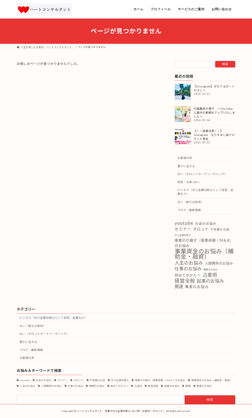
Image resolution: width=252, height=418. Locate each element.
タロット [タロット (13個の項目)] (201, 228)
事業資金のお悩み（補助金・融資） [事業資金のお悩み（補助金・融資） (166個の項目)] (204, 253)
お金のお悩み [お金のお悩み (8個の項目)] (205, 223)
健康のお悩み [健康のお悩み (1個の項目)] (211, 269)
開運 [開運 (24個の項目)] (179, 286)
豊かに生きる (186, 165)
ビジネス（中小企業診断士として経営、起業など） (205, 191)
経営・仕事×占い (188, 181)
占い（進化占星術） (190, 202)
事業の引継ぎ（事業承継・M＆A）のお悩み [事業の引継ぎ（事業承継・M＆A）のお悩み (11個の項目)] (204, 243)
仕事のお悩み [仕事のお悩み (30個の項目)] (188, 268)
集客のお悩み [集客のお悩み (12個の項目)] (197, 286)
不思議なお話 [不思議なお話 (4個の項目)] (219, 229)
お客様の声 (184, 158)
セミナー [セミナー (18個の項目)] (183, 228)
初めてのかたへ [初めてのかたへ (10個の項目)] (188, 275)
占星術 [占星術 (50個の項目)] (210, 274)
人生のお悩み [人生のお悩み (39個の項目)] (189, 262)
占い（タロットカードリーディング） (202, 174)
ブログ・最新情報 (189, 209)
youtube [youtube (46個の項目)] (184, 222)
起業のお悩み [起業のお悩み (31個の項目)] (210, 280)
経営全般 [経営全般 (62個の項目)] (185, 280)
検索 (225, 64)
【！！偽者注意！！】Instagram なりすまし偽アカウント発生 (214, 134)
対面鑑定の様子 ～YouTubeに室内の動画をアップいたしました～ (214, 112)
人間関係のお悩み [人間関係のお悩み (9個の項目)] (219, 263)
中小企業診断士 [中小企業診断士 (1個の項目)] (183, 235)
